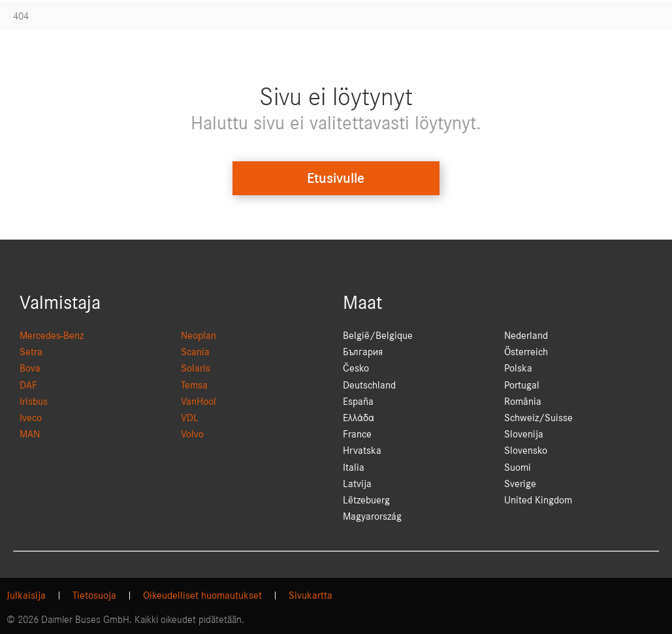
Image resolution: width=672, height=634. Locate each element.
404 (21, 16)
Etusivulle (335, 178)
